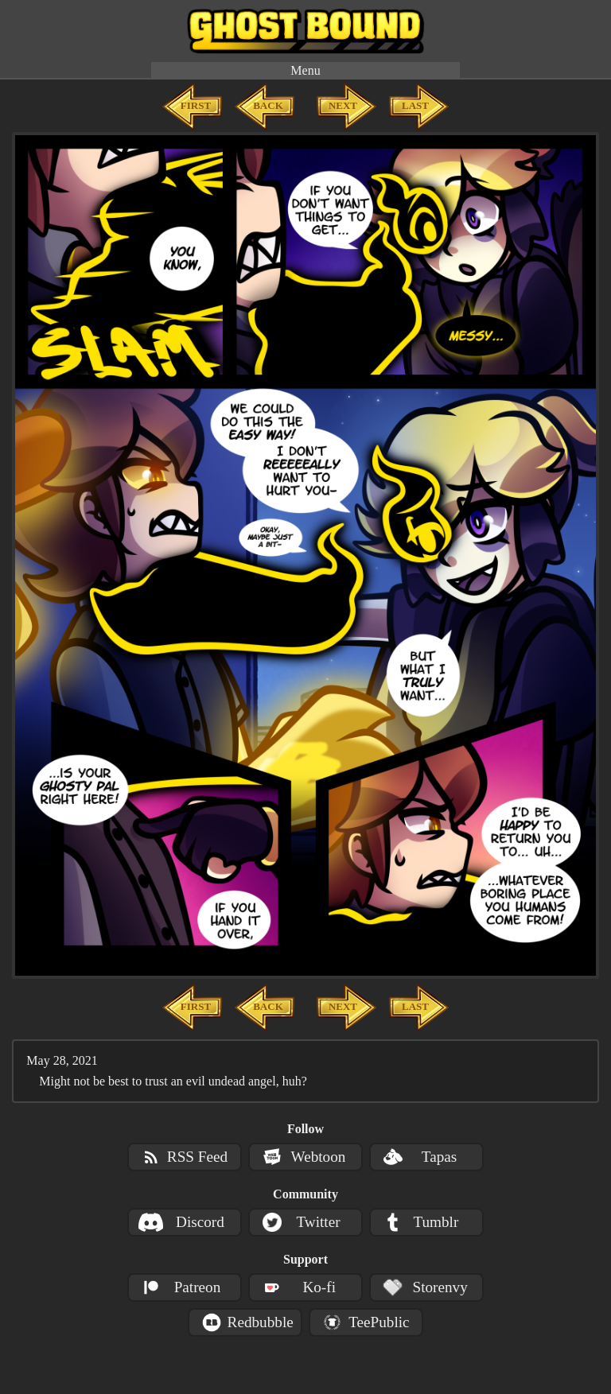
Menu (305, 70)
